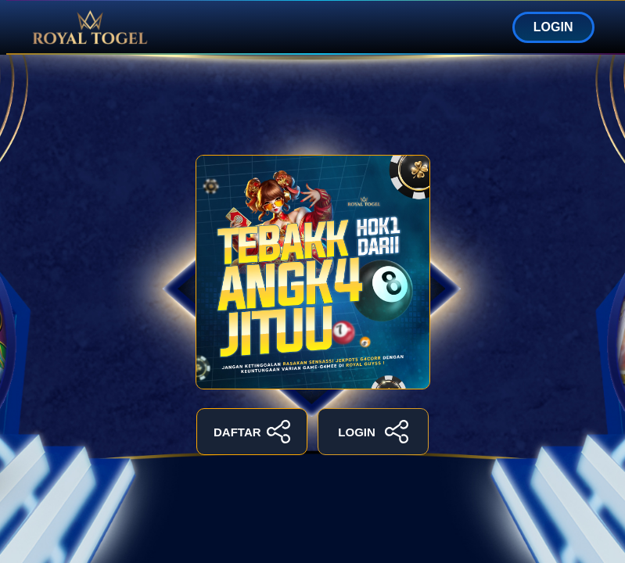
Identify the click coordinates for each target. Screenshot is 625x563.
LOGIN (553, 27)
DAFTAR (252, 431)
